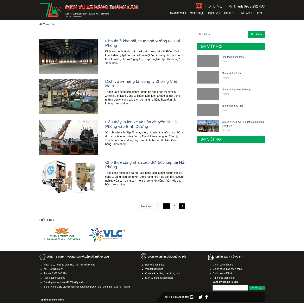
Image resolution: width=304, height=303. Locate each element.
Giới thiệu (197, 13)
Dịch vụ (214, 13)
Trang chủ (178, 13)
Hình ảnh (245, 13)
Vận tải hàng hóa (154, 269)
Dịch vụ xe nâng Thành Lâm (101, 7)
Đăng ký (256, 287)
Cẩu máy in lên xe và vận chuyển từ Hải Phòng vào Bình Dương (141, 124)
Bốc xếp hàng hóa (154, 264)
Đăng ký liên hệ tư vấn (225, 282)
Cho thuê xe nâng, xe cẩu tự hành (163, 273)
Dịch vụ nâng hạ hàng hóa (159, 278)
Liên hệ (261, 13)
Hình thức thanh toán (232, 57)
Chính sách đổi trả (231, 73)
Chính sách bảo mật (232, 105)
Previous (146, 206)
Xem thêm (111, 63)
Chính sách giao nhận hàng (235, 89)
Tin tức (229, 13)
